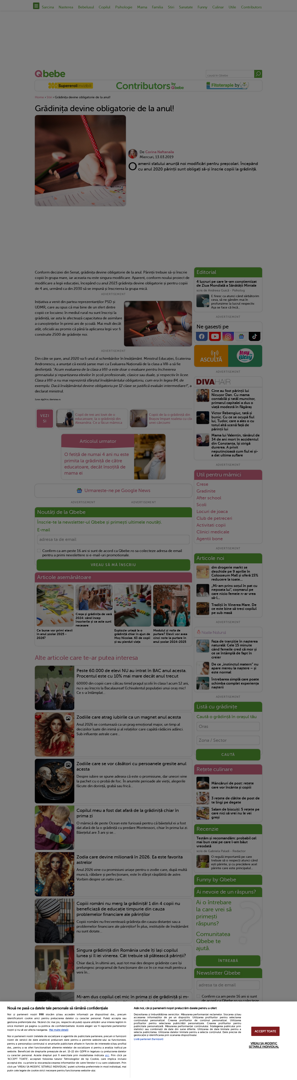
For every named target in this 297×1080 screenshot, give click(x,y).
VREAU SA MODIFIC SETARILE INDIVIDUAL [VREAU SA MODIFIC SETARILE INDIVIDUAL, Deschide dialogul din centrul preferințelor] (264, 1045)
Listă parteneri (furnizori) (148, 1039)
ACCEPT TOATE (265, 1031)
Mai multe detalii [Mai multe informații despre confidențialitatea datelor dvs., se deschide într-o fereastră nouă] (58, 1029)
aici (107, 1055)
